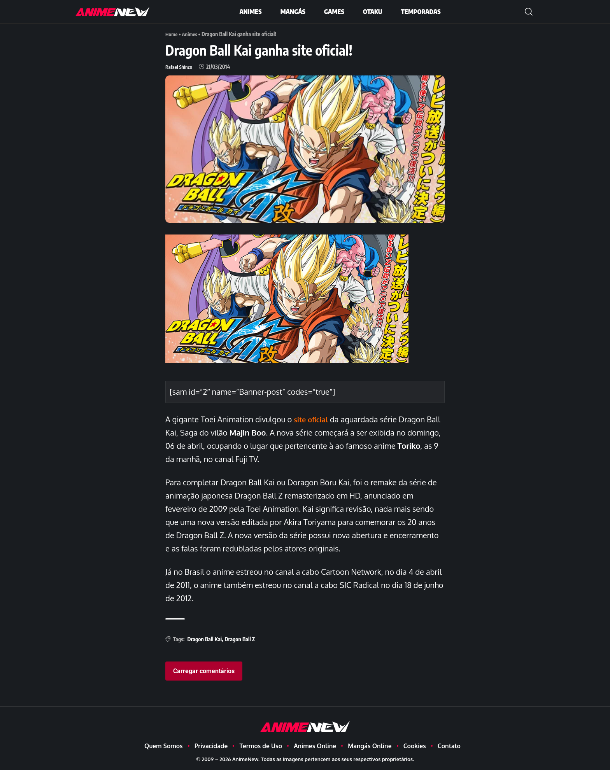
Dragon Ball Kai (204, 638)
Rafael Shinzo (179, 66)
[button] (529, 11)
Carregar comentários (204, 670)
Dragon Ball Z (240, 638)
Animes (191, 34)
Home (172, 34)
